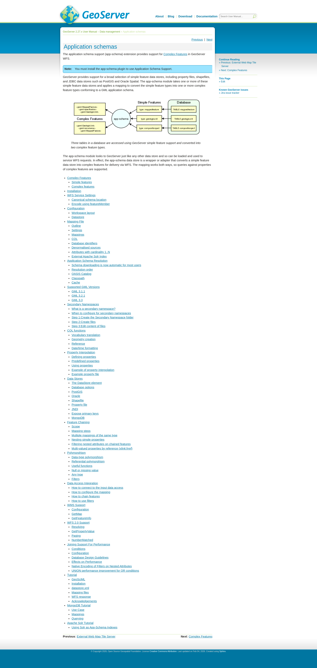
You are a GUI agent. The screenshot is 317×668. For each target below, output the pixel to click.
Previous (197, 39)
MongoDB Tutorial (79, 605)
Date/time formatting (85, 348)
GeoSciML (78, 579)
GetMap (77, 514)
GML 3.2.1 (78, 295)
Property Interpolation (81, 352)
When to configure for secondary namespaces (101, 313)
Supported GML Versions (83, 287)
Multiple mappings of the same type (94, 435)
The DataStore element (87, 382)
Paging (76, 535)
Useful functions (82, 465)
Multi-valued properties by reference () (102, 448)
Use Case (78, 609)
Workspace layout (83, 212)
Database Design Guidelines (90, 557)
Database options (83, 387)
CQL (75, 239)
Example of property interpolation (93, 370)
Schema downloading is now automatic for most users (106, 265)
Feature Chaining (78, 422)
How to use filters (83, 500)
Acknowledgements (84, 601)
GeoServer (94, 15)
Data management (110, 31)
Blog (171, 16)
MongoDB (78, 417)
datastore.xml (80, 588)
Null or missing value (85, 470)
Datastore (78, 217)
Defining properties (84, 356)
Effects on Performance (87, 561)
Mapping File (75, 221)
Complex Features (79, 178)
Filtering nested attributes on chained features (101, 444)
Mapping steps (81, 431)
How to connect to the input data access (97, 487)
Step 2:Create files (83, 321)
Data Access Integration (82, 483)
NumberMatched (82, 540)
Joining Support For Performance (88, 544)
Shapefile (78, 400)
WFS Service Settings (81, 195)
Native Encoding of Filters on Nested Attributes (102, 566)
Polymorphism (76, 452)
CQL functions (76, 330)
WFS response (81, 596)
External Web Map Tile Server (96, 636)
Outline (76, 225)
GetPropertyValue (83, 531)
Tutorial (72, 575)
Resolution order (82, 269)
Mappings (78, 234)
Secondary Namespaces (83, 304)
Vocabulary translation (86, 335)
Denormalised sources (86, 247)
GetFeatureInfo (81, 518)
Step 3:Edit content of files (88, 326)
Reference (78, 343)
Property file (79, 404)
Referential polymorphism (88, 461)
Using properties (82, 365)
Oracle (76, 396)
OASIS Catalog (81, 273)
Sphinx (222, 651)
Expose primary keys (85, 413)
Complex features (83, 186)
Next (209, 39)
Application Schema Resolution (87, 260)
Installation (74, 191)
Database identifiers (84, 243)
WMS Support (76, 505)
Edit (223, 81)
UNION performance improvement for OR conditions (105, 570)
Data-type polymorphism (87, 457)
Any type (77, 474)
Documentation (207, 16)
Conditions (78, 548)
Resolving (78, 526)
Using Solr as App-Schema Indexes (94, 627)
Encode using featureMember (91, 204)
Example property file (85, 374)
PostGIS (77, 391)
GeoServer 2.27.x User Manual (80, 31)
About (159, 16)
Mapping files (80, 592)
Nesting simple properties (88, 439)
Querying (77, 618)
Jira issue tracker (230, 92)
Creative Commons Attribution (163, 651)
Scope (76, 426)
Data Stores (75, 378)
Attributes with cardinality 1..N (91, 252)
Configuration (76, 208)
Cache (76, 282)
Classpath (78, 278)
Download (185, 16)
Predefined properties (85, 361)
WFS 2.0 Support (78, 522)
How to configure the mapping (91, 492)
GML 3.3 (77, 300)
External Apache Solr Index (89, 256)
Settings (77, 230)
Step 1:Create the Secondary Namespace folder (102, 317)
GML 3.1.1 (78, 291)
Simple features (82, 182)
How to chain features (86, 496)
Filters (75, 479)
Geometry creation (83, 339)
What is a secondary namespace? (93, 308)
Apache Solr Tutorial (80, 623)
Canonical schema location (89, 199)
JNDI (75, 409)
